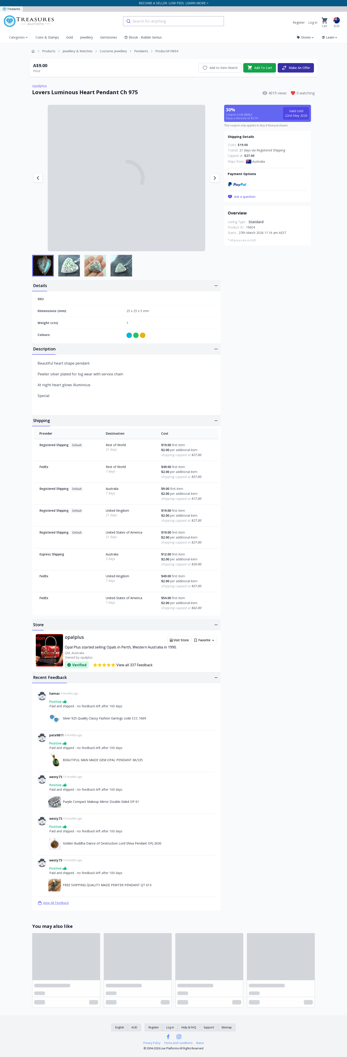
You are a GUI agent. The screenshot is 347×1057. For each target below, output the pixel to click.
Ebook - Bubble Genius (143, 37)
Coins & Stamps (47, 37)
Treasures (11, 9)
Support (209, 1027)
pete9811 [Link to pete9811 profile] (56, 735)
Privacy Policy (151, 1043)
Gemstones (108, 37)
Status (200, 1043)
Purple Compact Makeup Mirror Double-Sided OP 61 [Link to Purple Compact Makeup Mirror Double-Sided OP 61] (101, 801)
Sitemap (226, 1027)
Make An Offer (296, 68)
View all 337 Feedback (123, 664)
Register (299, 22)
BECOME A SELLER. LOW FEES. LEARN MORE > (173, 3)
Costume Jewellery (113, 51)
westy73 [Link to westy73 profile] (55, 777)
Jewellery (86, 37)
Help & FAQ (188, 1027)
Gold (69, 37)
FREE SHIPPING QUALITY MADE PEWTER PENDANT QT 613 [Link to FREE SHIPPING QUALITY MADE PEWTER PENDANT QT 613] (107, 885)
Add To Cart (259, 68)
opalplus (39, 85)
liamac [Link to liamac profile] (54, 693)
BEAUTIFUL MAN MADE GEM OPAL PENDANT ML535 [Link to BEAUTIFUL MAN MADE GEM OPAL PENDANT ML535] (103, 760)
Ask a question (241, 196)
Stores (305, 37)
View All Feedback (53, 903)
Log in (312, 22)
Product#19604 (166, 51)
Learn (330, 37)
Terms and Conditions (178, 1043)
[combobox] (173, 21)
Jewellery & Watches (77, 51)
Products (48, 51)
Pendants (141, 51)
